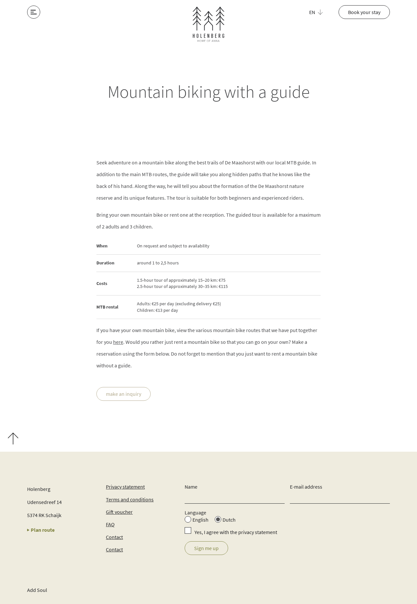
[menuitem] (319, 12)
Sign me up (206, 548)
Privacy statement (125, 486)
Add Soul (37, 590)
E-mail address (306, 486)
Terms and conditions (130, 499)
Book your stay (364, 12)
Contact (114, 537)
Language (195, 512)
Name (191, 486)
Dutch (229, 519)
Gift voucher (119, 512)
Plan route (41, 530)
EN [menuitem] (312, 12)
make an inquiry (123, 394)
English (200, 519)
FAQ (110, 524)
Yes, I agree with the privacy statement (235, 532)
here (118, 342)
